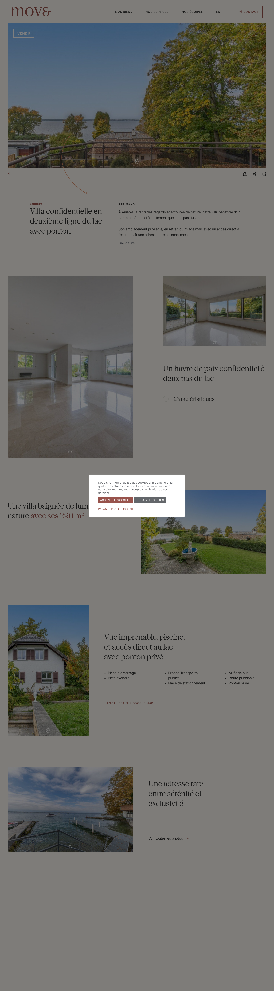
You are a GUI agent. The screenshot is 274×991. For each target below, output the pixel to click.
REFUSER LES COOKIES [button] (150, 499)
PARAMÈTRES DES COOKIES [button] (116, 509)
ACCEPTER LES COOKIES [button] (115, 499)
